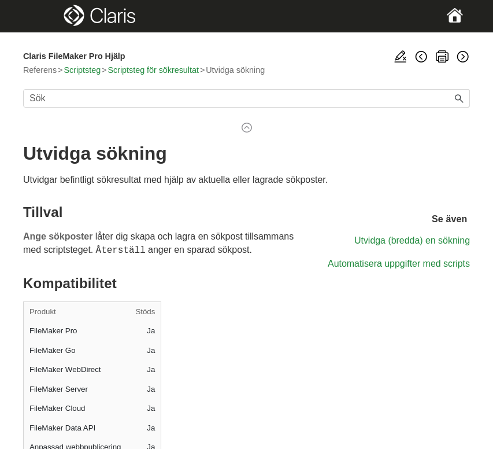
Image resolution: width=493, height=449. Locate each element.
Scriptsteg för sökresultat (153, 70)
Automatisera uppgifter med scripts (399, 263)
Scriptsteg (82, 70)
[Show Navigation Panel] (44, 16)
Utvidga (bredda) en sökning (412, 240)
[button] (459, 98)
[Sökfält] (246, 98)
